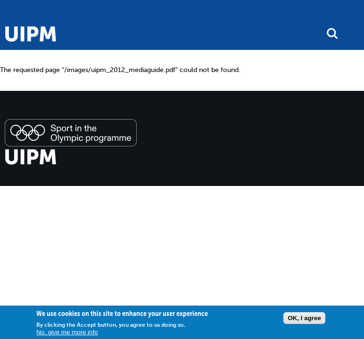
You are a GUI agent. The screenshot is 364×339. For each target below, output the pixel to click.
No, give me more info (67, 332)
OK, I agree (304, 318)
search (332, 33)
